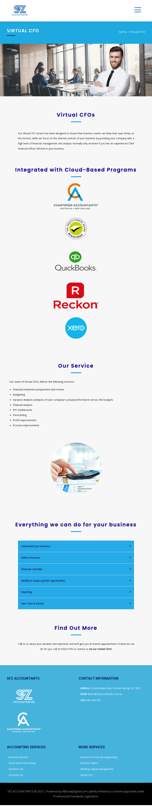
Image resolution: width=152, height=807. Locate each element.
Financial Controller (31, 569)
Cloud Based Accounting (22, 763)
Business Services (18, 757)
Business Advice (89, 763)
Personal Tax (16, 775)
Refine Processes (30, 557)
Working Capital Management (96, 769)
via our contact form (100, 649)
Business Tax (16, 769)
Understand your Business (35, 546)
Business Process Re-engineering (98, 757)
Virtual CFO (86, 775)
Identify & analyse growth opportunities (43, 580)
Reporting (26, 592)
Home (123, 32)
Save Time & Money (32, 603)
